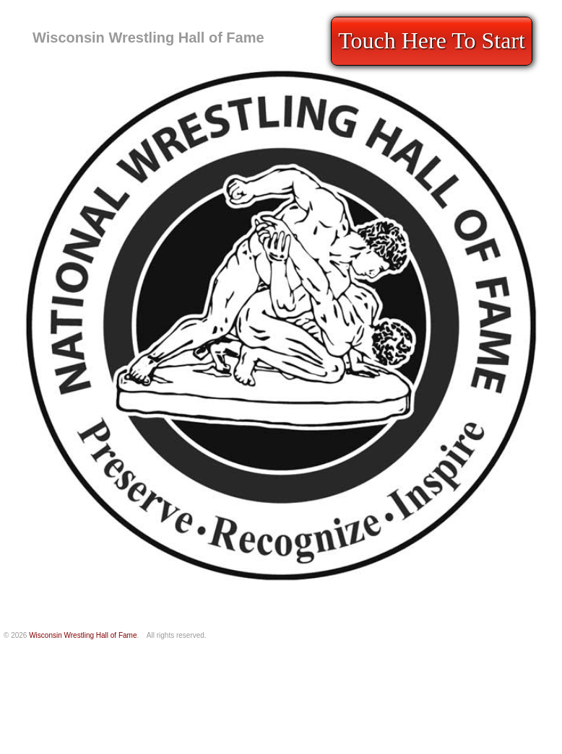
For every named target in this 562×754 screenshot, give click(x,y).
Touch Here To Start (431, 40)
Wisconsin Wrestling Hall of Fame (148, 37)
